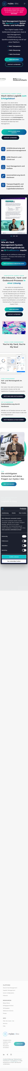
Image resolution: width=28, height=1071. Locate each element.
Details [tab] (14, 513)
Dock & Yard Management (10, 987)
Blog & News (6, 1003)
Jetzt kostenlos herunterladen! (14, 263)
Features (5, 995)
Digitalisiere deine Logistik (14, 132)
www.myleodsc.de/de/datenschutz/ (11, 529)
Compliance (14, 1060)
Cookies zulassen (14, 556)
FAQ (4, 1026)
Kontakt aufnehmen (14, 64)
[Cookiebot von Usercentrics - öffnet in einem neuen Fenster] (20, 509)
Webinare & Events (8, 1010)
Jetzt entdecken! (9, 484)
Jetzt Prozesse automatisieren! (14, 419)
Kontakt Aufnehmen (10, 137)
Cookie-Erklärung (8, 1059)
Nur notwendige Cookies (14, 561)
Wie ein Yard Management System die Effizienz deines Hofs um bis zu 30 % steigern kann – (14, 11)
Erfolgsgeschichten (8, 1005)
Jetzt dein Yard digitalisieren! (13, 396)
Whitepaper (6, 1008)
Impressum (6, 1060)
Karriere (5, 1023)
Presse (5, 1013)
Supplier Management (9, 990)
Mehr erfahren (14, 59)
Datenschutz (17, 1059)
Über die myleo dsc (8, 1021)
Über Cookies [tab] (22, 513)
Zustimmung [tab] (5, 513)
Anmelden (19, 1044)
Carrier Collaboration (8, 993)
